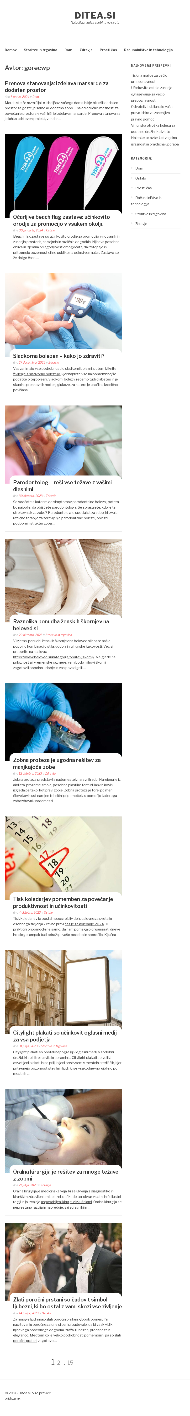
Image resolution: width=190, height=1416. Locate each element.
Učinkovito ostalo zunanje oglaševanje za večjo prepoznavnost (151, 94)
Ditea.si (95, 15)
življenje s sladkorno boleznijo (36, 374)
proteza (81, 790)
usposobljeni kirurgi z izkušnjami (66, 1202)
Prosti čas (108, 50)
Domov (11, 50)
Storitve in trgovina (40, 50)
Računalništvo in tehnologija (148, 50)
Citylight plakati (84, 1058)
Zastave (107, 252)
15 (70, 1363)
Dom (68, 50)
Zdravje (86, 50)
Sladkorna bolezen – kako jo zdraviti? (59, 356)
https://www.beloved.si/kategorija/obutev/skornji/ (53, 657)
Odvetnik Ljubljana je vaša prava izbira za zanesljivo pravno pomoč (152, 113)
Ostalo (50, 230)
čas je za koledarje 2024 (84, 924)
